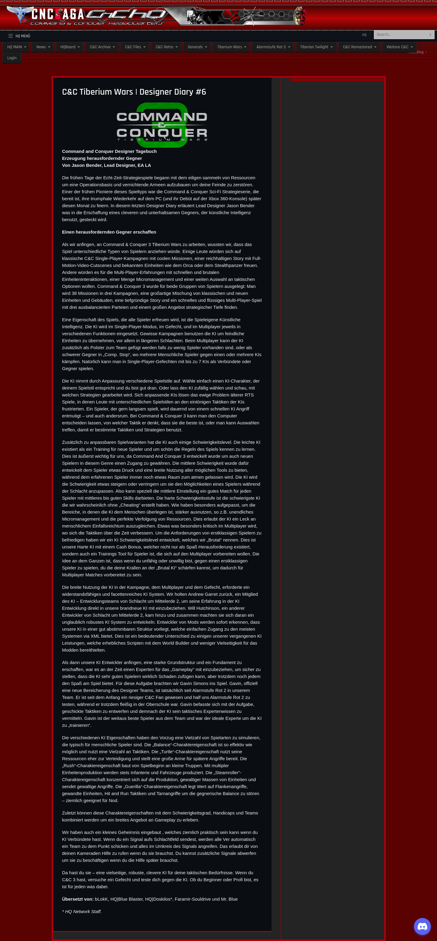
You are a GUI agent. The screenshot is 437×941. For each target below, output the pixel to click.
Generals (195, 47)
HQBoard (67, 47)
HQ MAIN (14, 47)
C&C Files (133, 47)
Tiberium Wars (229, 47)
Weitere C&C (397, 47)
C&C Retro (164, 47)
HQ (364, 34)
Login (12, 58)
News (41, 47)
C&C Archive (100, 47)
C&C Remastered (357, 47)
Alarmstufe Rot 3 (271, 47)
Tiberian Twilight (314, 47)
